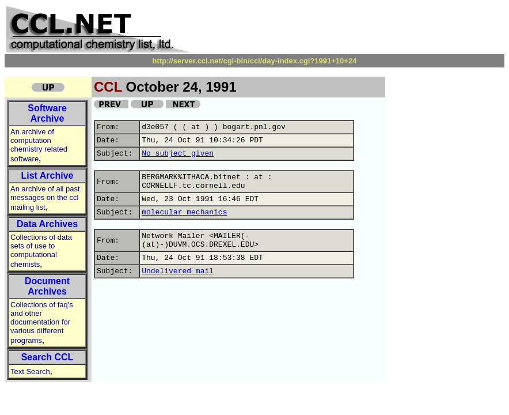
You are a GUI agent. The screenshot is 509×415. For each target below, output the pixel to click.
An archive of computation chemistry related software (38, 145)
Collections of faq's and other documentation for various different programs (41, 322)
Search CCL (47, 357)
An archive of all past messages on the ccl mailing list (45, 198)
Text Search (30, 371)
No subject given (178, 153)
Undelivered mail (178, 271)
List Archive (47, 175)
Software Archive (47, 113)
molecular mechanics (184, 212)
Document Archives (47, 286)
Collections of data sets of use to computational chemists (41, 251)
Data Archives (47, 224)
